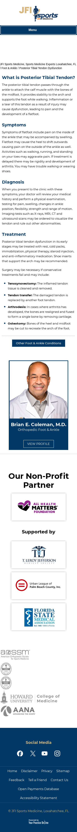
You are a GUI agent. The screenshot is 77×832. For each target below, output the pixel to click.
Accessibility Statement (38, 798)
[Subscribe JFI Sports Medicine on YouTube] (45, 753)
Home (12, 771)
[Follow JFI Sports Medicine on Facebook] (20, 753)
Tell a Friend (37, 780)
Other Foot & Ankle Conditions (38, 343)
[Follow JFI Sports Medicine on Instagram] (57, 753)
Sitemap (63, 771)
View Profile (38, 444)
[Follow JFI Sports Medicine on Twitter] (32, 753)
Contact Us (59, 780)
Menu (38, 30)
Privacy (46, 771)
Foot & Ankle (9, 68)
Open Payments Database (38, 789)
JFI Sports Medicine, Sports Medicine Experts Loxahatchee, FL (38, 64)
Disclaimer (29, 771)
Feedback (16, 780)
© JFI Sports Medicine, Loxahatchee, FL (38, 811)
